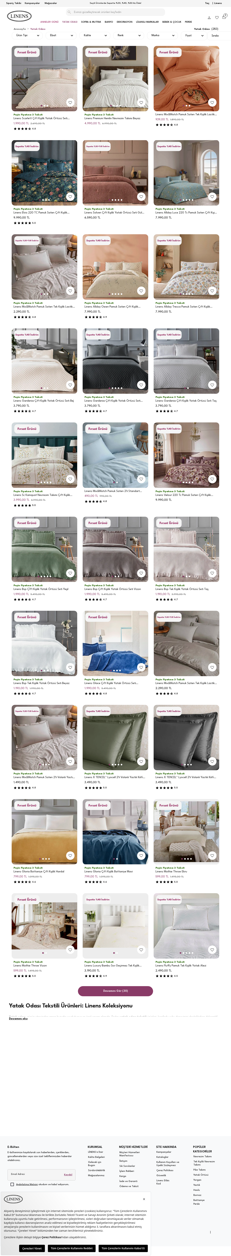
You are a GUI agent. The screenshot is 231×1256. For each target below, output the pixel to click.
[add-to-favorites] (70, 102)
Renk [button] (121, 35)
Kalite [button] (87, 35)
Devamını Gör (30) (115, 991)
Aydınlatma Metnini (27, 1184)
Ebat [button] (53, 35)
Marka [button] (155, 35)
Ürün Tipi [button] (21, 35)
